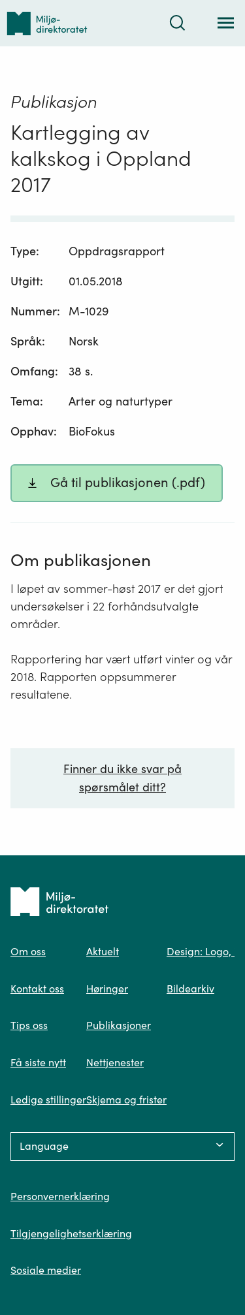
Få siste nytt (38, 1062)
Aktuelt (102, 951)
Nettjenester (115, 1062)
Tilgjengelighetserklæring (71, 1233)
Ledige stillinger (48, 1099)
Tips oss (29, 1025)
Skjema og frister (126, 1099)
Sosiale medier (45, 1269)
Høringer (107, 988)
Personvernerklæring (60, 1196)
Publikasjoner (118, 1025)
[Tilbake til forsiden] (47, 23)
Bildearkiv (190, 988)
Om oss (28, 951)
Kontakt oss (37, 988)
